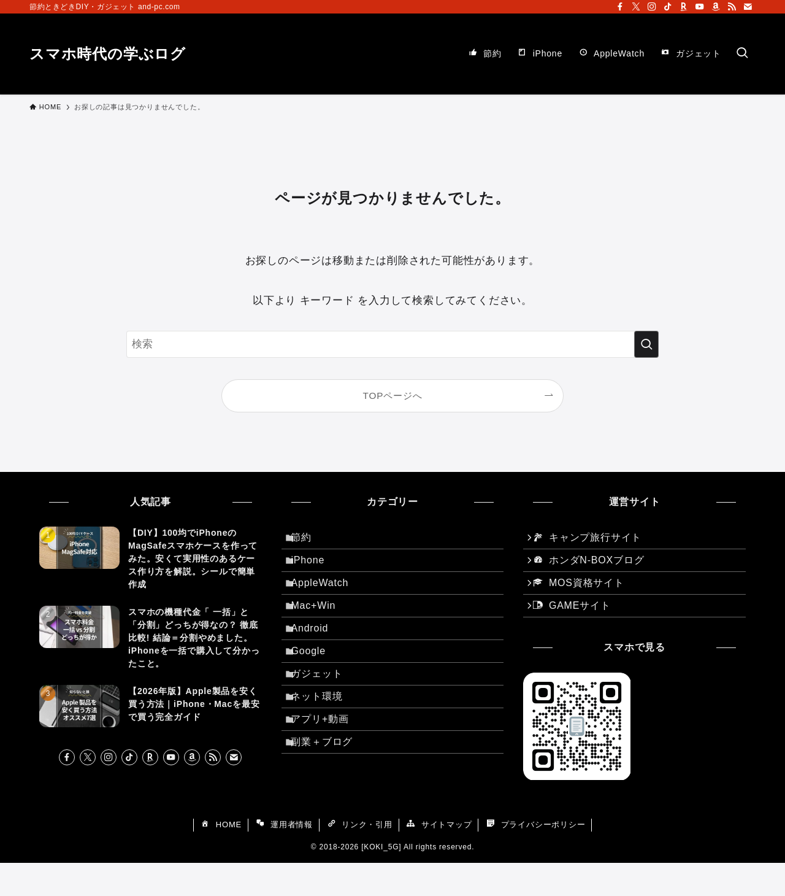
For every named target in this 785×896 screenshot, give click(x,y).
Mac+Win (321, 627)
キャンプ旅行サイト (593, 541)
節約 (309, 540)
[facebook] (620, 7)
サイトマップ (438, 858)
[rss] (732, 7)
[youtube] (700, 7)
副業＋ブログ (330, 802)
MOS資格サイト (584, 599)
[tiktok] (668, 7)
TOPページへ (393, 395)
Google (316, 686)
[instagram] (652, 7)
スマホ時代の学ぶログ (107, 54)
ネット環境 (324, 744)
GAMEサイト (577, 628)
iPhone (315, 570)
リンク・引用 (359, 858)
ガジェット (324, 715)
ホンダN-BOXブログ (594, 570)
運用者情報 (284, 858)
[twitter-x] (636, 7)
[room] (684, 7)
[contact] (748, 7)
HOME (220, 858)
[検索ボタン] (742, 54)
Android (317, 657)
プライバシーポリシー (535, 858)
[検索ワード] (392, 344)
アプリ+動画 (327, 773)
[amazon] (716, 7)
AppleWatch (327, 598)
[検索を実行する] (646, 344)
